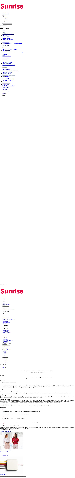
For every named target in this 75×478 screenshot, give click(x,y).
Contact (3, 95)
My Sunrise (4, 93)
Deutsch (6, 360)
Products (4, 89)
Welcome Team (6, 56)
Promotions (5, 42)
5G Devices (5, 91)
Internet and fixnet (5, 45)
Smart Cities (5, 84)
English (6, 19)
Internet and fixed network (9, 49)
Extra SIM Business (7, 39)
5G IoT (4, 81)
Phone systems (6, 50)
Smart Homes (6, 83)
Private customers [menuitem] (5, 13)
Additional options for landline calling (12, 52)
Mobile (3, 30)
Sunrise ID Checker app (8, 65)
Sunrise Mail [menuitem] (4, 14)
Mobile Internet (6, 38)
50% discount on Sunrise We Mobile (12, 43)
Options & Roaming (7, 36)
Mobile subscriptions (8, 34)
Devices (4, 35)
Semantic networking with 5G (10, 70)
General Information (8, 78)
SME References (6, 63)
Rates (3, 32)
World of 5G (4, 67)
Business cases (6, 69)
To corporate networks (4, 455)
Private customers (5, 357)
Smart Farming (6, 73)
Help (3, 94)
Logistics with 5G (7, 72)
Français (6, 17)
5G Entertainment (7, 80)
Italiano (6, 18)
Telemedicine (5, 76)
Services (4, 54)
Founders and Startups (6, 58)
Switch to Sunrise (7, 62)
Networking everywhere (8, 75)
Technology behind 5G (8, 85)
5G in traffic (5, 87)
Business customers (5, 358)
